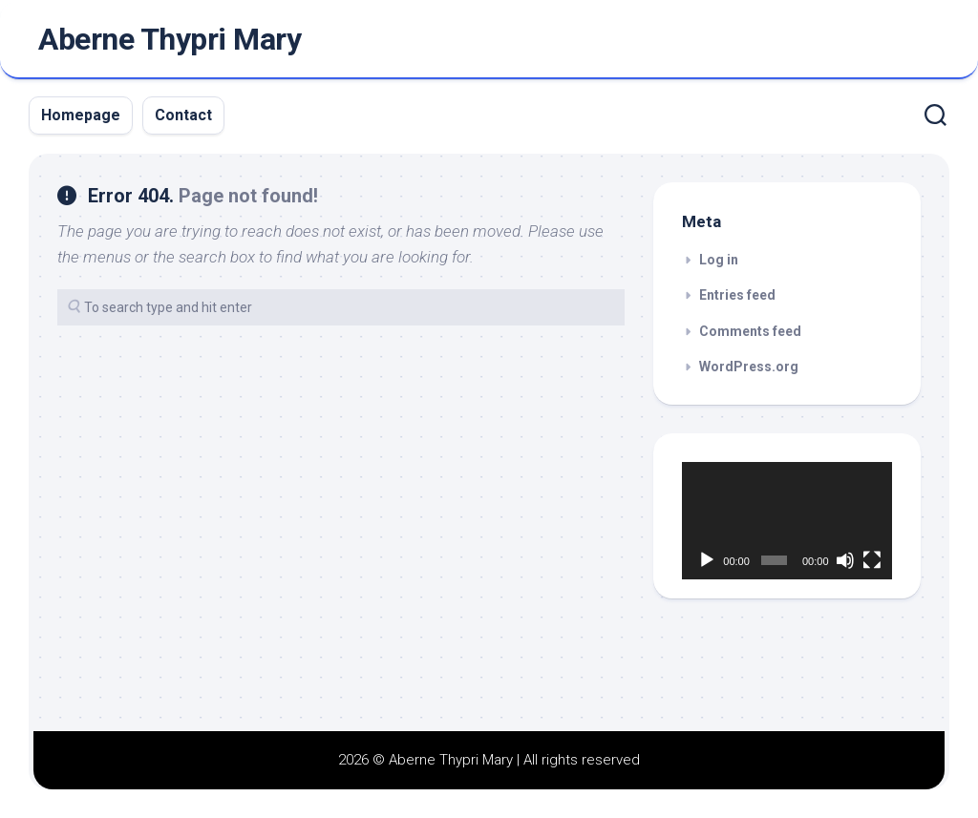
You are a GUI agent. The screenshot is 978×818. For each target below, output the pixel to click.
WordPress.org (748, 366)
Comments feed (750, 331)
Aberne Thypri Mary (169, 39)
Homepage (80, 115)
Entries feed (737, 295)
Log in (718, 259)
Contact (183, 115)
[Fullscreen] (872, 560)
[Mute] (845, 560)
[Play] (706, 560)
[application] (787, 521)
